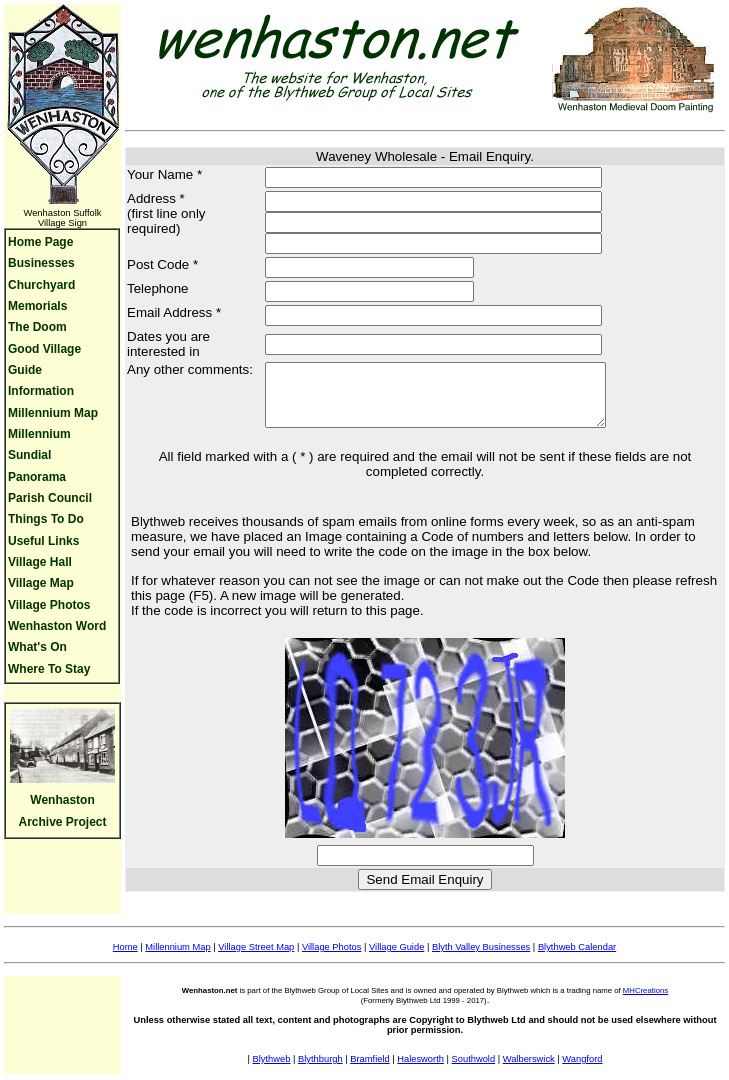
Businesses (41, 263)
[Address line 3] (415, 243)
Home (125, 959)
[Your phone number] (351, 291)
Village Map (41, 583)
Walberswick (529, 1071)
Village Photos (49, 605)
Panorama (37, 477)
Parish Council (50, 498)
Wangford (582, 1071)
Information (41, 391)
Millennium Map (53, 413)
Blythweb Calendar (577, 959)
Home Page (40, 242)
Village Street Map (256, 959)
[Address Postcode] (351, 267)
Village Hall (40, 562)
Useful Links (43, 541)
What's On (37, 647)
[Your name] (415, 177)
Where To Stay (49, 669)
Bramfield (369, 1071)
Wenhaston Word (57, 626)
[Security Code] (425, 867)
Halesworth (420, 1071)
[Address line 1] (415, 201)
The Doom (37, 327)
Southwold (474, 1071)
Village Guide (396, 959)
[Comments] (437, 401)
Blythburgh (320, 1071)
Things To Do (46, 519)
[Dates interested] (415, 344)
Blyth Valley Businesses (481, 959)
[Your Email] (415, 315)
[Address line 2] (415, 222)
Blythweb (272, 1071)
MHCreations (645, 1002)
